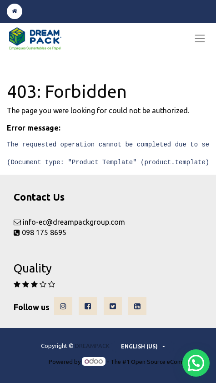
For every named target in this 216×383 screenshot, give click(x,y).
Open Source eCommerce (165, 361)
